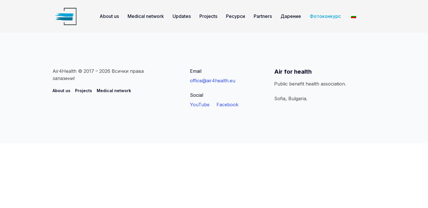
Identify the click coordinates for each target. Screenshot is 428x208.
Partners (263, 16)
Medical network (146, 16)
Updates (182, 16)
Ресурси (235, 16)
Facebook (227, 104)
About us (109, 16)
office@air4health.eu (212, 80)
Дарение (291, 16)
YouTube (200, 104)
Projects (208, 16)
